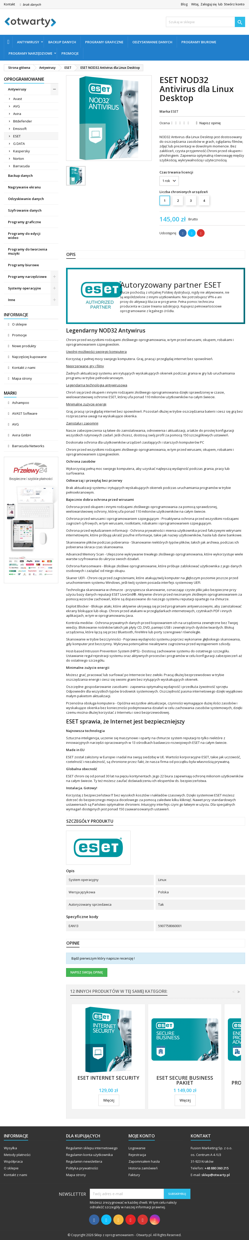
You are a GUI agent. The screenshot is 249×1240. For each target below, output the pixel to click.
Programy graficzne (104, 42)
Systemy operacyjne (24, 288)
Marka (164, 111)
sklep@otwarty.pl (216, 1174)
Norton (18, 158)
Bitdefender (22, 121)
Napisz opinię (210, 123)
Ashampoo (20, 402)
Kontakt (9, 4)
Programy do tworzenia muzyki (27, 251)
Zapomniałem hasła (144, 1161)
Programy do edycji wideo (24, 235)
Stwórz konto (234, 4)
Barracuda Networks (27, 446)
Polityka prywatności (82, 1168)
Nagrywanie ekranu (24, 187)
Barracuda (21, 166)
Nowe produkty (23, 346)
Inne (11, 299)
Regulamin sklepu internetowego (92, 1148)
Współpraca (13, 1161)
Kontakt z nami (23, 367)
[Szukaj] (205, 22)
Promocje (70, 53)
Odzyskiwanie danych (152, 42)
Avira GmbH (21, 435)
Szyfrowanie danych (25, 210)
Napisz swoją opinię (86, 972)
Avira (17, 113)
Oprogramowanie (24, 79)
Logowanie (137, 1148)
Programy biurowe (198, 42)
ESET (17, 136)
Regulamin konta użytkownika (89, 1154)
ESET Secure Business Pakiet (184, 1080)
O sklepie (19, 324)
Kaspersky (21, 151)
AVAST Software (24, 413)
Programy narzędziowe (30, 53)
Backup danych (62, 42)
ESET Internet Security (108, 1078)
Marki (10, 393)
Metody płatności (17, 1154)
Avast (17, 98)
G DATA (19, 143)
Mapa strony (21, 378)
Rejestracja (137, 1154)
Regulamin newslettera (84, 1161)
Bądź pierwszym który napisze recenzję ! (103, 958)
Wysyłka (10, 1148)
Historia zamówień (143, 1168)
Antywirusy (28, 42)
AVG (16, 106)
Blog (184, 4)
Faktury (134, 1174)
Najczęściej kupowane (29, 356)
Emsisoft (20, 128)
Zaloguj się (208, 4)
